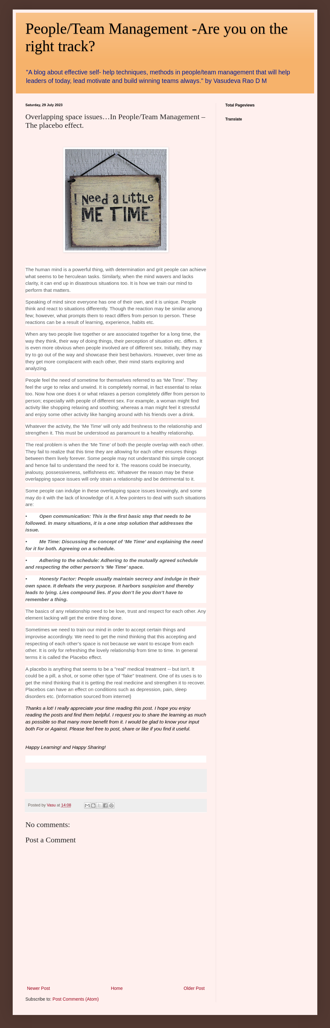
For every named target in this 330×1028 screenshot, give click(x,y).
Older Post (194, 988)
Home (116, 988)
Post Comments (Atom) (76, 999)
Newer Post (38, 988)
